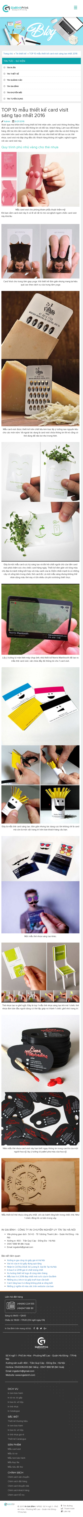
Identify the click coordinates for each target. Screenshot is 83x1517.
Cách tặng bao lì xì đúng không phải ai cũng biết (30, 1283)
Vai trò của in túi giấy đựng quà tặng (24, 1263)
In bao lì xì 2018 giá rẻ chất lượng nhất (25, 1270)
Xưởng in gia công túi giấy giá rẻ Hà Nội (26, 1260)
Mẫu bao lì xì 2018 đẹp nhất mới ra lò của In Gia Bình (31, 1276)
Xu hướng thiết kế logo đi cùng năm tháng (27, 1273)
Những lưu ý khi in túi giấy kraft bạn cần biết (28, 1279)
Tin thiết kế (11, 74)
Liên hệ (65, 1511)
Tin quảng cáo (13, 80)
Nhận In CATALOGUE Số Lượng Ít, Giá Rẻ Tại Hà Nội (32, 1266)
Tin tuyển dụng (13, 99)
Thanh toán (68, 1508)
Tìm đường (67, 1506)
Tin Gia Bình (11, 86)
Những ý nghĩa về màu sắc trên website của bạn (30, 1286)
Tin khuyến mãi (13, 92)
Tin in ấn (10, 67)
